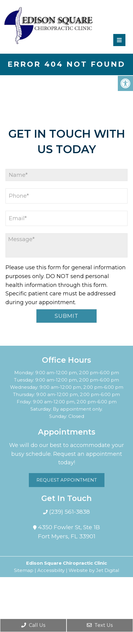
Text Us (100, 625)
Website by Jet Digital (94, 570)
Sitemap (23, 570)
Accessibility (51, 570)
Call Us (33, 625)
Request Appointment (66, 480)
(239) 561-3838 (69, 511)
